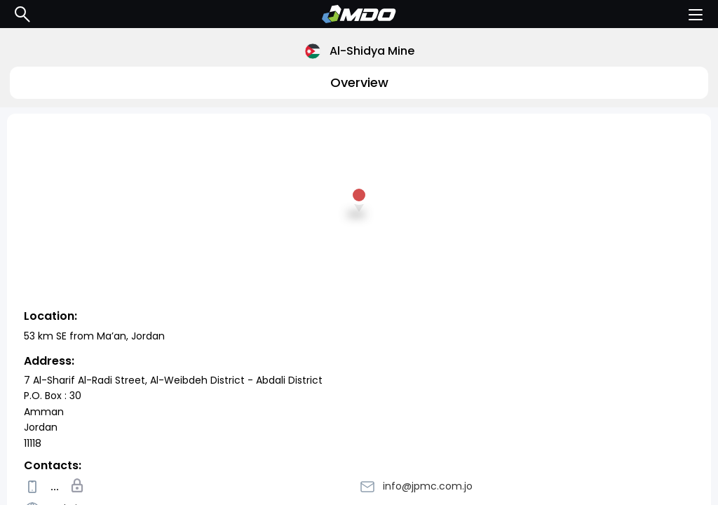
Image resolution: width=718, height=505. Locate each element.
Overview (359, 82)
